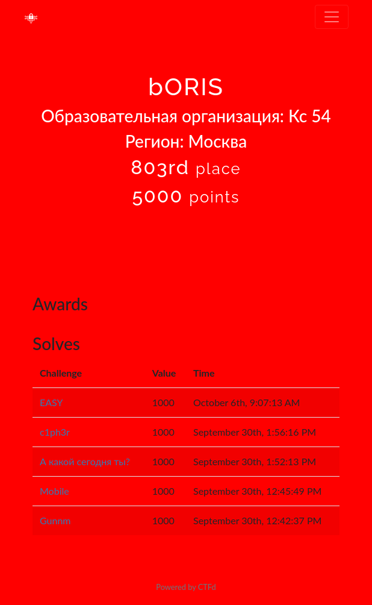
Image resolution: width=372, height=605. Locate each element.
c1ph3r (55, 431)
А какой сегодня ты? (85, 461)
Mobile (54, 491)
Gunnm (55, 520)
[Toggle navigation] (332, 17)
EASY (51, 402)
